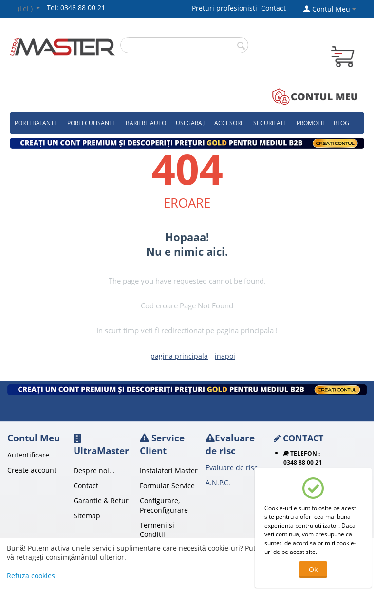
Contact (273, 8)
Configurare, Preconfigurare (164, 505)
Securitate (270, 123)
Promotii (310, 123)
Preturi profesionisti (226, 8)
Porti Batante (36, 123)
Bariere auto (146, 123)
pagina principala (179, 356)
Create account (31, 470)
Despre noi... (94, 470)
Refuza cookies (31, 575)
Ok (313, 569)
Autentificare (28, 454)
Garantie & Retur (101, 500)
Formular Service (167, 485)
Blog (341, 123)
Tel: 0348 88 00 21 (76, 7)
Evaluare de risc (232, 467)
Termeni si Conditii (157, 529)
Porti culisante (91, 123)
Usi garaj (190, 123)
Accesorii (228, 123)
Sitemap (87, 515)
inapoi (225, 356)
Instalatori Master (169, 470)
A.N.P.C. (218, 482)
